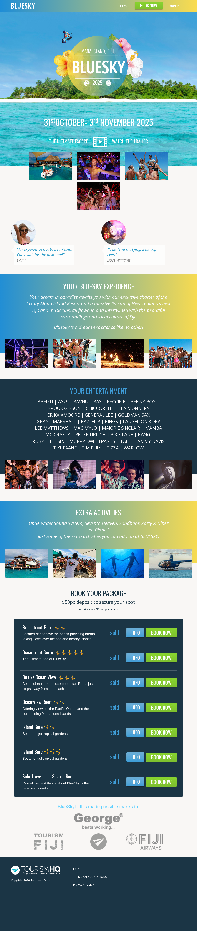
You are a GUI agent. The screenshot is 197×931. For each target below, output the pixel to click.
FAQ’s (124, 6)
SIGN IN (175, 6)
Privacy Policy (83, 884)
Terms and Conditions (90, 877)
